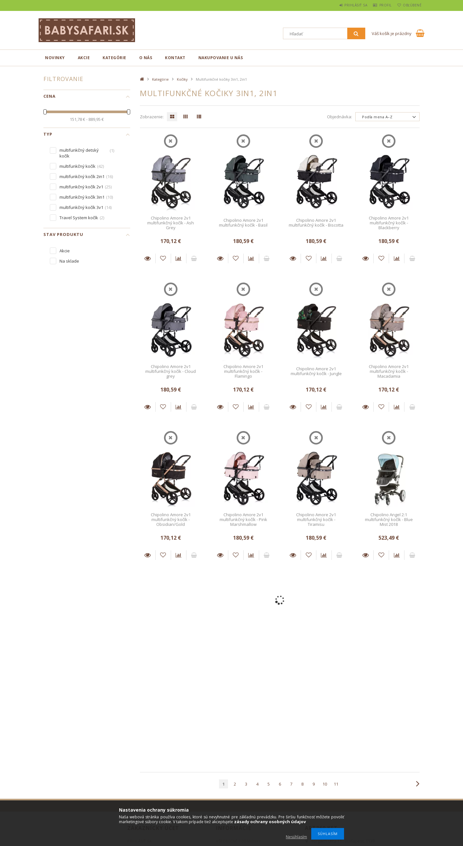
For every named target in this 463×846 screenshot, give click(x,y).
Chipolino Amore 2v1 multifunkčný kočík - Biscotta (316, 222)
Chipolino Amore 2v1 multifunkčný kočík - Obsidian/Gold (171, 519)
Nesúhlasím (296, 837)
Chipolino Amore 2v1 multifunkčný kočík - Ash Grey (170, 223)
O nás (145, 57)
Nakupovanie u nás (220, 57)
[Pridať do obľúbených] (163, 258)
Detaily (147, 258)
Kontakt (175, 57)
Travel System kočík (78, 218)
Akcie (84, 57)
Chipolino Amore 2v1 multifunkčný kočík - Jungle (316, 371)
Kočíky (182, 79)
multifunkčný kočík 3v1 (81, 207)
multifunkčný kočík (77, 166)
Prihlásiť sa (346, 5)
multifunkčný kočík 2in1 (81, 176)
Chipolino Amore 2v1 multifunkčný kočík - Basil (243, 222)
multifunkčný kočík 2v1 (81, 187)
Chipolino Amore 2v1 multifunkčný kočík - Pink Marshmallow (243, 519)
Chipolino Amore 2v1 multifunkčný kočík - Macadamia (389, 371)
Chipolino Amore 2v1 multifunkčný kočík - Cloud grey (170, 371)
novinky (55, 57)
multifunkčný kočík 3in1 (81, 197)
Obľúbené (410, 5)
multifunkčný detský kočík (79, 153)
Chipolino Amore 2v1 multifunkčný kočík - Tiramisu (316, 519)
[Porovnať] (178, 258)
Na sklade (69, 261)
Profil (380, 5)
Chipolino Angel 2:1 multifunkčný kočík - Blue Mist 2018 (389, 519)
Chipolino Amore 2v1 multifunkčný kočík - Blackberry (389, 223)
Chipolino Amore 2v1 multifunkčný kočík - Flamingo (243, 371)
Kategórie (114, 57)
